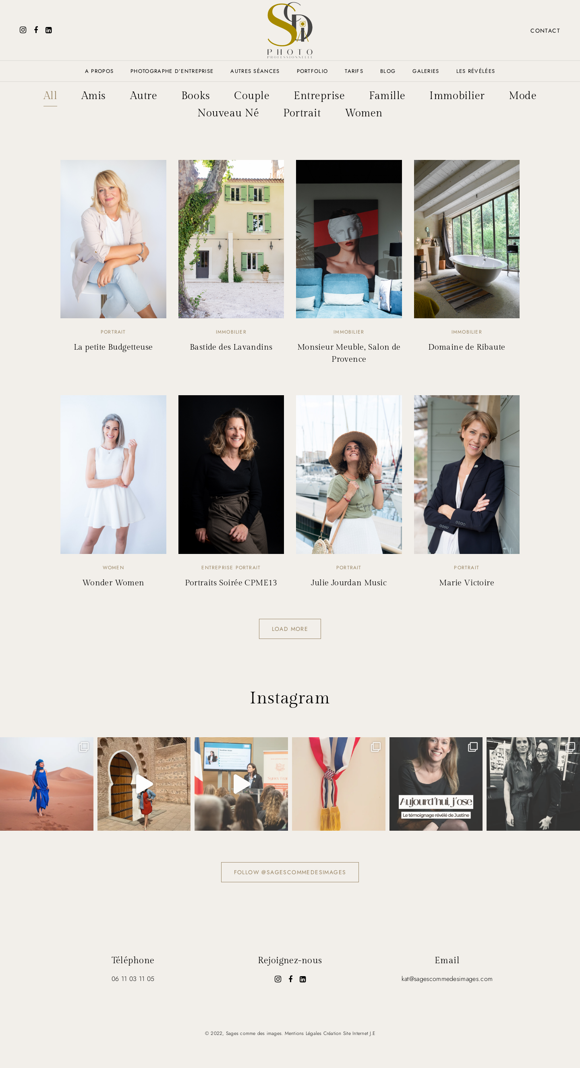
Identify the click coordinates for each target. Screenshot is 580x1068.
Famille (387, 96)
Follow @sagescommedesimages (290, 871)
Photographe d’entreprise (171, 71)
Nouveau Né (228, 113)
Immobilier (457, 96)
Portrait (302, 113)
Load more (290, 628)
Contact (545, 31)
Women (364, 113)
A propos (99, 71)
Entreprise (319, 96)
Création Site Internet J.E (349, 1032)
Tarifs (354, 71)
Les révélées (475, 71)
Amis (93, 96)
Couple (251, 96)
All (50, 96)
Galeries (425, 71)
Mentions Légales (303, 1032)
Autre (143, 96)
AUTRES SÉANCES (255, 71)
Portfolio (312, 71)
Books (195, 96)
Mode (523, 96)
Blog (388, 71)
